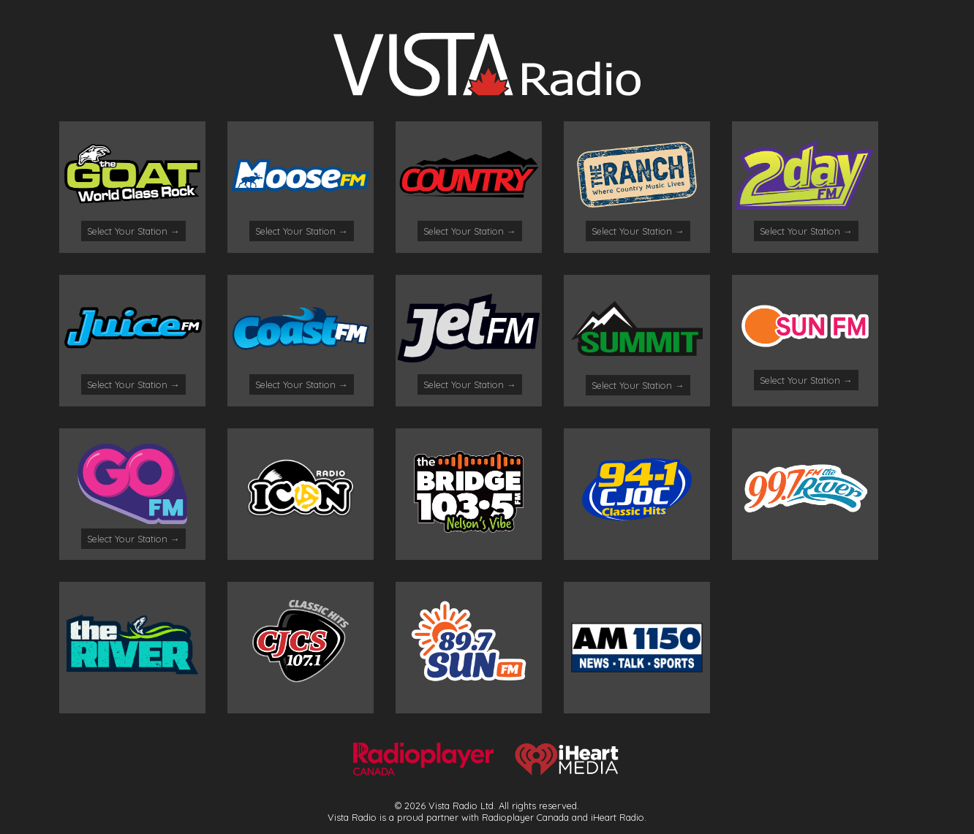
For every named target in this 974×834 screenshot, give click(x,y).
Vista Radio (352, 817)
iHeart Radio (617, 817)
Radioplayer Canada (525, 817)
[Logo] (487, 92)
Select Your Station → (133, 231)
